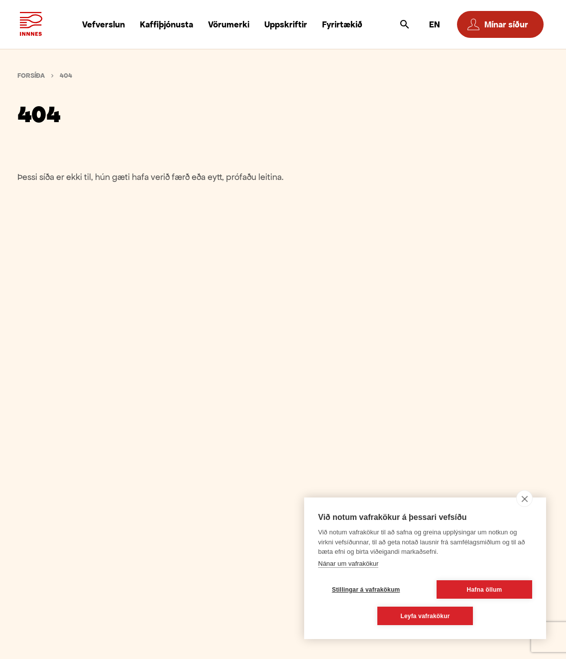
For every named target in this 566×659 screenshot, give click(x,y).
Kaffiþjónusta (166, 24)
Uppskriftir (285, 24)
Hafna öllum (484, 589)
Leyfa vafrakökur (425, 616)
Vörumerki (228, 24)
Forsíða (31, 75)
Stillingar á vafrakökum (366, 589)
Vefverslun (103, 24)
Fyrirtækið (342, 24)
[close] (524, 498)
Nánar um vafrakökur (348, 563)
